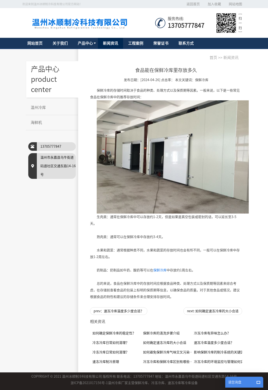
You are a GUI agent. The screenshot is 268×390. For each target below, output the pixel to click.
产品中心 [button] (85, 43)
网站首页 (35, 43)
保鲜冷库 (160, 270)
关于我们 (60, 43)
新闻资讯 (110, 43)
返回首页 (193, 4)
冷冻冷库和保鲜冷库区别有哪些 (166, 361)
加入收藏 (214, 4)
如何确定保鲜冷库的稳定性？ (114, 333)
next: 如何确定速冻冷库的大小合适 (213, 311)
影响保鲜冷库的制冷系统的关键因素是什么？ (227, 352)
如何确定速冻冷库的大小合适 (164, 342)
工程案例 (135, 43)
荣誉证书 (160, 43)
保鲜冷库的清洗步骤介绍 (161, 333)
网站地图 (235, 4)
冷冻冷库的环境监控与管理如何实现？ (222, 361)
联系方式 (186, 43)
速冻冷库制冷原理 (105, 361)
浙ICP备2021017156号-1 (89, 383)
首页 (213, 57)
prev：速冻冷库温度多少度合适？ (119, 311)
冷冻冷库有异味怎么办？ (212, 333)
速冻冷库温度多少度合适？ (214, 342)
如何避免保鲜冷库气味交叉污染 (166, 352)
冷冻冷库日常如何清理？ (110, 342)
